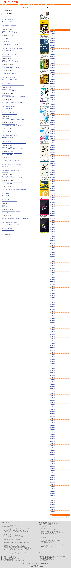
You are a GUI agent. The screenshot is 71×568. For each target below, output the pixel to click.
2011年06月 (52, 347)
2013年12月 (52, 293)
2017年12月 (52, 208)
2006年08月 (52, 450)
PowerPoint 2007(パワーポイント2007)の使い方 (48, 541)
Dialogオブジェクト (27, 549)
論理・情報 (18, 170)
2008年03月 (52, 416)
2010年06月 (52, 368)
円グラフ (11, 535)
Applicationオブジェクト (7, 546)
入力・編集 (13, 37)
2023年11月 (52, 81)
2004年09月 (52, 491)
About (6, 4)
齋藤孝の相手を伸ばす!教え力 (8, 206)
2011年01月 (52, 356)
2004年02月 (52, 504)
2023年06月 (52, 90)
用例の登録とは (5, 166)
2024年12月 (52, 58)
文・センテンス (12, 530)
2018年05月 (52, 199)
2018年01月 (52, 206)
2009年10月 (52, 382)
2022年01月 (52, 120)
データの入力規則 (14, 222)
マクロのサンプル (23, 545)
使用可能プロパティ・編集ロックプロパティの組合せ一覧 (14, 143)
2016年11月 (52, 231)
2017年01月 (52, 227)
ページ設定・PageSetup (15, 528)
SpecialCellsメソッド (7, 553)
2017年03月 (52, 224)
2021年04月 (52, 136)
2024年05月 (52, 70)
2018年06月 (52, 197)
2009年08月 (52, 386)
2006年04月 (52, 457)
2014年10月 (52, 275)
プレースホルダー (48, 532)
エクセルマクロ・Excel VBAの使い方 (8, 48)
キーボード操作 (13, 25)
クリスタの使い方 (63, 556)
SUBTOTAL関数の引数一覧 (7, 137)
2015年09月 (52, 256)
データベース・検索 (13, 534)
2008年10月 (52, 404)
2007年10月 (52, 425)
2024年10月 (52, 61)
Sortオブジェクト (10, 547)
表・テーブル (15, 531)
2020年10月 (52, 147)
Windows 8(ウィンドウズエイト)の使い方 (47, 548)
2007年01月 (52, 441)
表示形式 (19, 553)
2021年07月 (52, 131)
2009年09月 (52, 384)
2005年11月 (52, 466)
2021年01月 (52, 142)
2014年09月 (52, 277)
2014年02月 (52, 290)
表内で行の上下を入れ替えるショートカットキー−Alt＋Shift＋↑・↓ (16, 218)
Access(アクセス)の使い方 (6, 141)
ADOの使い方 (52, 522)
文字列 (20, 542)
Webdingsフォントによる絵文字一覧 (9, 32)
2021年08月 (52, 129)
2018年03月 (52, 202)
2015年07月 (52, 259)
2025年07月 (52, 45)
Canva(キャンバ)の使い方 (43, 556)
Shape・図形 (19, 531)
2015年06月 (52, 261)
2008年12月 (52, 400)
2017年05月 (52, 220)
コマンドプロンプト (58, 546)
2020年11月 (52, 145)
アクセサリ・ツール (52, 546)
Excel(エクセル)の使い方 (6, 25)
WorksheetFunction (7, 548)
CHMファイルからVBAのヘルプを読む (10, 79)
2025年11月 (52, 38)
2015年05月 (52, 263)
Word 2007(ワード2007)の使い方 (45, 540)
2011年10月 (52, 340)
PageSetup (21, 549)
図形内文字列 (11, 549)
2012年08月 (52, 322)
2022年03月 (52, 117)
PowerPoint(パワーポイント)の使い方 (45, 526)
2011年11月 (52, 338)
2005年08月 (52, 472)
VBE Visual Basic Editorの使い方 (44, 522)
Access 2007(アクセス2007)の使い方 (46, 542)
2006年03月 (52, 459)
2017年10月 (52, 211)
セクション (21, 528)
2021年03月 (52, 138)
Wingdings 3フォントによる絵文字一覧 (10, 44)
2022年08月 (52, 108)
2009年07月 (52, 388)
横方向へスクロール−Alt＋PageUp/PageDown (11, 27)
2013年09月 (52, 299)
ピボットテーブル (18, 548)
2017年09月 (52, 213)
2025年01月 (52, 56)
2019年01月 (52, 184)
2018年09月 (52, 192)
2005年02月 (52, 482)
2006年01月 (52, 463)
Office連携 (5, 531)
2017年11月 (52, 209)
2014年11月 (52, 274)
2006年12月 (52, 443)
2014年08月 (52, 279)
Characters (27, 547)
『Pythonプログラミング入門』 (19, 4)
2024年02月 (52, 76)
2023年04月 (52, 93)
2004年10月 (52, 489)
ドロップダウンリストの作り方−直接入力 (10, 224)
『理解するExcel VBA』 (31, 4)
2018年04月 (52, 200)
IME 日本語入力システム (18, 153)
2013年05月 (52, 306)
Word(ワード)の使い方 (5, 54)
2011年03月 (52, 352)
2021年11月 (52, 124)
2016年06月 (52, 240)
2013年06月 (52, 304)
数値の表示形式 (11, 539)
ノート (49, 533)
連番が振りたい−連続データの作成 (9, 38)
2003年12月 (52, 507)
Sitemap (9, 4)
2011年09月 (52, 341)
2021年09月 (52, 127)
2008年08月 (52, 407)
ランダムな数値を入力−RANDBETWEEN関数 (11, 125)
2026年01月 (52, 35)
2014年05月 (52, 284)
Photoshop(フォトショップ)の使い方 (54, 556)
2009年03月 (52, 395)
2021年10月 (52, 126)
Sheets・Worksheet (22, 546)
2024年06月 (52, 68)
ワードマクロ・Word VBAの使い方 (7, 526)
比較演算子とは (5, 172)
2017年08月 (52, 215)
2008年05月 (52, 413)
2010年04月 (52, 372)
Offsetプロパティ (17, 552)
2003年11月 (52, 509)
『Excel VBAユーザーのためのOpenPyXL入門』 (46, 559)
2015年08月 (52, 258)
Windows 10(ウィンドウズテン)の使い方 (59, 548)
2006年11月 (52, 445)
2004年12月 (52, 486)
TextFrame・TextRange (44, 533)
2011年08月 (52, 343)
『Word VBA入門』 (53, 4)
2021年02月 (52, 140)
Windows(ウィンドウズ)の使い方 (7, 19)
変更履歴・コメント (25, 531)
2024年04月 (52, 72)
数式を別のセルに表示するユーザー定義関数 (11, 160)
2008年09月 (52, 406)
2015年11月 (52, 252)
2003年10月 (52, 511)
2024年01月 (52, 77)
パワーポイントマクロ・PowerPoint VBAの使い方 (47, 529)
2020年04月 (52, 158)
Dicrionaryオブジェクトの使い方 (53, 523)
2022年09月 (52, 106)
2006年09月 (52, 448)
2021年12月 (52, 122)
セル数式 (14, 158)
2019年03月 (52, 181)
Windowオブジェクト (22, 530)
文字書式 (12, 525)
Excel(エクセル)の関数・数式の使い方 (8, 124)
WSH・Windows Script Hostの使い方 (45, 524)
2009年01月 (52, 398)
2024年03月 (52, 74)
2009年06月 (52, 390)
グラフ (5, 535)
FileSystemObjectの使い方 (43, 523)
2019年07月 (52, 174)
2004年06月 (52, 497)
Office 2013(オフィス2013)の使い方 (57, 544)
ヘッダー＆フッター (27, 528)
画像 (57, 532)
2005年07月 (52, 473)
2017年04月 (52, 222)
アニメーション (59, 533)
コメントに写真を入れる (7, 108)
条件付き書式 (6, 539)
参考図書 (3, 205)
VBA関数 (11, 545)
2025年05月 (52, 49)
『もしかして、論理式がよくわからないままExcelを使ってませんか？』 (13, 560)
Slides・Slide (56, 531)
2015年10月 (52, 254)
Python (40, 552)
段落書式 (11, 176)
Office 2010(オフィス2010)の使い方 (44, 544)
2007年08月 (52, 429)
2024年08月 (52, 65)
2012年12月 (52, 315)
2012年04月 (52, 329)
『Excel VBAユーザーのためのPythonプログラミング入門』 (48, 557)
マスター (59, 531)
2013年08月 (52, 300)
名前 (8, 534)
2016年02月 (52, 247)
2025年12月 (52, 36)
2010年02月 (52, 375)
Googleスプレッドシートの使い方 (44, 525)
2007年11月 (52, 423)
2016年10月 (52, 233)
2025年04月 (52, 51)
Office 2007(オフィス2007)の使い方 (8, 112)
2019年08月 (52, 172)
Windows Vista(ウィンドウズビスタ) (56, 547)
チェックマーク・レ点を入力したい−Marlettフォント (13, 85)
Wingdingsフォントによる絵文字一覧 (9, 73)
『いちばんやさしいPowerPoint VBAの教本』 (9, 557)
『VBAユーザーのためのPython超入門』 (45, 558)
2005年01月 (52, 484)
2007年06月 (52, 432)
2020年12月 (52, 143)
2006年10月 (52, 447)
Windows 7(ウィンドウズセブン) (45, 547)
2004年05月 (52, 498)
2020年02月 (52, 161)
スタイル (17, 529)
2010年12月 (52, 357)
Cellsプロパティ (6, 552)
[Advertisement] (44, 251)
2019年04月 (52, 179)
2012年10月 (52, 318)
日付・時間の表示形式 (17, 539)
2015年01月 (52, 270)
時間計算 (8, 542)
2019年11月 (52, 167)
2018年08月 (52, 193)
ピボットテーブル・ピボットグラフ (11, 536)
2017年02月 (52, 225)
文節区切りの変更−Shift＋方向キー (9, 154)
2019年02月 (52, 183)
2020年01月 (52, 163)
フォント (16, 530)
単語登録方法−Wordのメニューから (9, 201)
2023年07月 (52, 88)
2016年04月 (52, 243)
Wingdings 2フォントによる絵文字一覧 (10, 61)
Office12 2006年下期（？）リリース (9, 114)
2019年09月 (52, 170)
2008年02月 (52, 418)
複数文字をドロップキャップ (8, 230)
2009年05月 (52, 391)
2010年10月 (52, 361)
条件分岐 (5, 545)
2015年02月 (52, 268)
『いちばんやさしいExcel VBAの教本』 (8, 556)
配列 (8, 545)
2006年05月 (52, 456)
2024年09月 (52, 63)
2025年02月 (52, 54)
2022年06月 (52, 111)
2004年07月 (52, 495)
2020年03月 (52, 159)
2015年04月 (52, 265)
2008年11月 (52, 402)
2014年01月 (52, 291)
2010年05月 (52, 370)
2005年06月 (52, 475)
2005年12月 (52, 464)
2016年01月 (52, 249)
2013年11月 (52, 295)
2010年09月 (52, 363)
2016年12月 (52, 229)
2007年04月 (52, 436)
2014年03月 (52, 288)
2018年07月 (52, 195)
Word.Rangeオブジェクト (8, 529)
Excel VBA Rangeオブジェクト (7, 158)
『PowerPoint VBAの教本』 (42, 4)
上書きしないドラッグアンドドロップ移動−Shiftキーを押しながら (16, 189)
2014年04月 (52, 286)
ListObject (5, 547)
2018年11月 (52, 188)
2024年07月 (52, 67)
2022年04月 (52, 115)
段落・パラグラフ (6, 530)
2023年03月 (52, 95)
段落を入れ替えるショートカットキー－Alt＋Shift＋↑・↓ (14, 177)
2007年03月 (52, 438)
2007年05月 (52, 434)
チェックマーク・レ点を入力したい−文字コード (12, 102)
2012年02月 (52, 332)
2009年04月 (52, 393)
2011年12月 (52, 336)
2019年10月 (52, 168)
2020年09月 (52, 149)
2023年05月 (52, 92)
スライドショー (53, 533)
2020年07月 (52, 152)
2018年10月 (52, 190)
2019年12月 (52, 165)
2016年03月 (52, 245)
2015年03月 (52, 266)
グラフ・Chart (16, 547)
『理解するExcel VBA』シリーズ (7, 559)
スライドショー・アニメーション (48, 528)
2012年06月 (52, 325)
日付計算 (5, 542)
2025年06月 (52, 47)
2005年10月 (52, 468)
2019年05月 (52, 177)
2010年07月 (52, 366)
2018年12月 (52, 186)
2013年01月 (52, 313)
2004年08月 (52, 493)
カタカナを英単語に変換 (7, 183)
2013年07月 (52, 302)
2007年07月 (52, 431)
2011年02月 (52, 354)
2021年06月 (52, 133)
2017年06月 (52, 218)
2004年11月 (52, 488)
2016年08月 (52, 236)
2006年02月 (52, 461)
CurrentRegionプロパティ (24, 552)
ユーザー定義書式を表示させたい (9, 50)
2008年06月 (52, 411)
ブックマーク (10, 531)
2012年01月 (52, 334)
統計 (30, 542)
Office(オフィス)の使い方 (6, 83)
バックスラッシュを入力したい (8, 21)
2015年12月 (52, 250)
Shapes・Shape (6, 549)
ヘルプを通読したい (6, 195)
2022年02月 (52, 118)
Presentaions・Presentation (45, 531)
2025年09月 (52, 42)
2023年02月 (52, 97)
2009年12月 (52, 379)
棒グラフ (12, 147)
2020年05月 (52, 156)
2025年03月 (52, 52)
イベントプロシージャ (16, 545)
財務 (22, 542)
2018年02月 (52, 204)
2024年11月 (52, 60)
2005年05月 (52, 477)
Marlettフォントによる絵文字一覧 (9, 90)
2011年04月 (52, 350)
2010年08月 (52, 365)
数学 (16, 124)
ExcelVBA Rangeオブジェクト (7, 551)
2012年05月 (52, 327)
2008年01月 (52, 420)
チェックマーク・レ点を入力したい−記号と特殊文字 (13, 119)
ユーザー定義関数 (18, 48)
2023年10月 (52, 83)
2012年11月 (52, 316)
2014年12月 (52, 272)
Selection (13, 529)
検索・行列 (16, 542)
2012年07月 (52, 324)
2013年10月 (52, 297)
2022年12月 (52, 101)
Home (2, 4)
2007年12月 (52, 422)
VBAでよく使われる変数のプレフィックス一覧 (12, 67)
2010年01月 (52, 377)
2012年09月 (52, 320)
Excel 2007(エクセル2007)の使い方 (56, 540)
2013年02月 (52, 311)
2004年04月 (52, 500)
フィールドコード (13, 54)
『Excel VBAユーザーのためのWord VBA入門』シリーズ (11, 558)
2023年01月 (52, 99)
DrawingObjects (16, 549)
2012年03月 (52, 331)
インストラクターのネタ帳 (9, 2)
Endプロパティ (12, 552)
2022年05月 (52, 113)
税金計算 (25, 542)
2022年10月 (52, 104)
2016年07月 (52, 238)
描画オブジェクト (14, 106)
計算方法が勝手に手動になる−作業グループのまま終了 (13, 96)
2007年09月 (52, 427)
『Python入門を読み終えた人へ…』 (44, 560)
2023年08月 (52, 86)
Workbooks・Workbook (15, 546)
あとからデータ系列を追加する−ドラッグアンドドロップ (14, 148)
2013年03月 (52, 309)
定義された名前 (12, 548)
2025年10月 (52, 40)
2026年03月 (52, 31)
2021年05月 (52, 134)
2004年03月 (52, 502)
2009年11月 (52, 381)
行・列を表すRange (14, 553)
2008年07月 (52, 409)
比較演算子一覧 (5, 212)
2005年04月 (52, 479)
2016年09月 (52, 234)
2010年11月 (52, 359)
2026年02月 (52, 33)
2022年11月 (52, 102)
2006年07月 (52, 452)
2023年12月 (52, 79)
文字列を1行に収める (6, 131)
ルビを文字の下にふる (6, 56)
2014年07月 (52, 281)
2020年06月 (52, 154)
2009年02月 (52, 397)
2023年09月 (52, 85)
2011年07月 (52, 345)
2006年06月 (52, 454)
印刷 (6, 525)
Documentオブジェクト (7, 528)
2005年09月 (52, 470)
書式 (41, 528)
